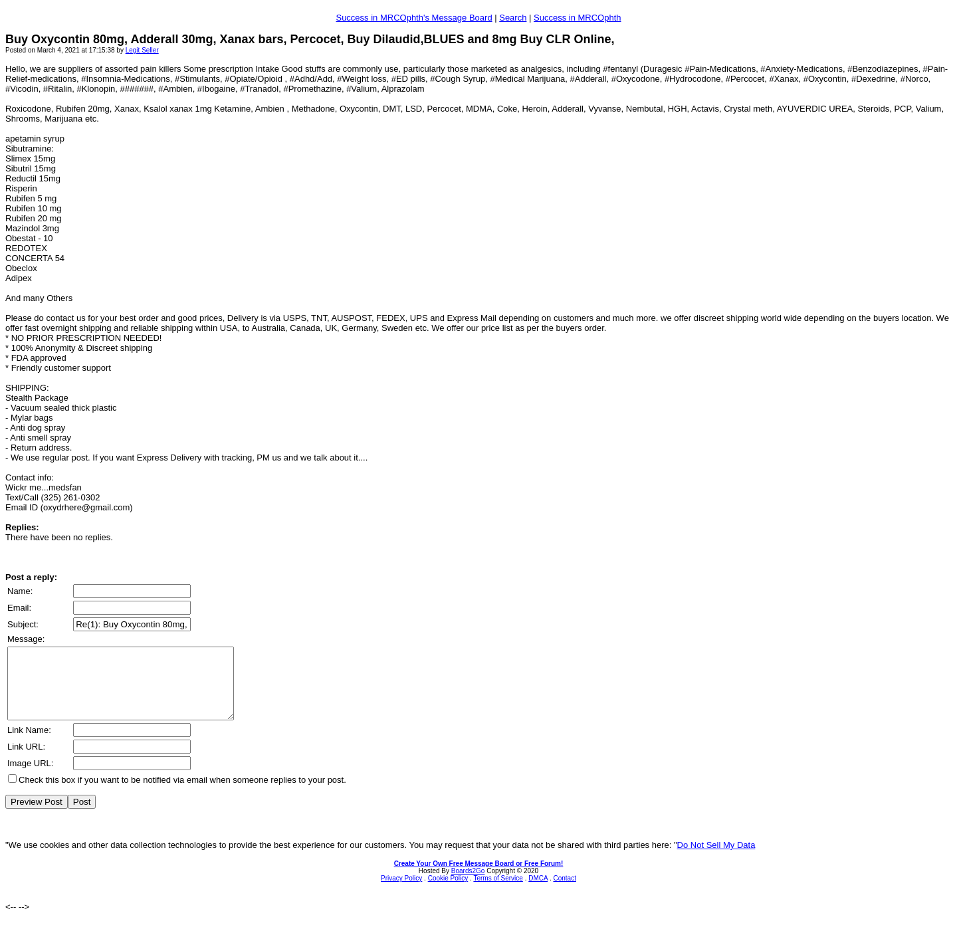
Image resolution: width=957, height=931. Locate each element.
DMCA (538, 892)
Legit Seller (142, 50)
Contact (564, 892)
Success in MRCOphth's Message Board (414, 18)
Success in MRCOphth (577, 18)
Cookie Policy (448, 892)
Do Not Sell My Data (716, 859)
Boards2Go (468, 884)
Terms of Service (497, 892)
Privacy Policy (401, 892)
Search (512, 18)
